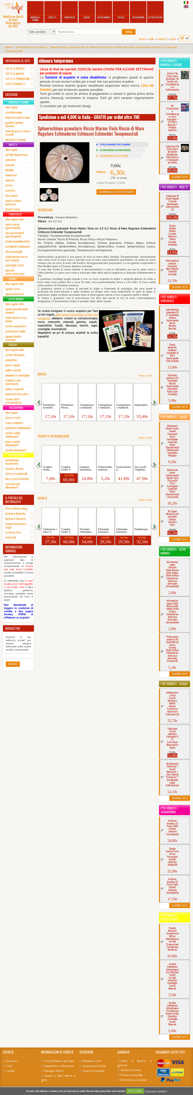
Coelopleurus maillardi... (87, 406)
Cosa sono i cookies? (156, 1091)
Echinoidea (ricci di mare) (31, 47)
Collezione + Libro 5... (50, 531)
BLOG (173, 39)
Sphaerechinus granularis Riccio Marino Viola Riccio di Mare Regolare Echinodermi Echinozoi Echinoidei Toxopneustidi (91, 49)
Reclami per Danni (131, 1070)
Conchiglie (69, 10)
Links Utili (10, 537)
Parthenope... (142, 531)
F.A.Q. (9, 1066)
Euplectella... (142, 405)
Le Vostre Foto (13, 532)
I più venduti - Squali (174, 417)
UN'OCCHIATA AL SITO (17, 61)
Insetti (52, 10)
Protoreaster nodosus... (105, 468)
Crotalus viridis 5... (66, 468)
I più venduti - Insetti (174, 187)
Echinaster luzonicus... (104, 531)
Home (151, 39)
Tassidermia (138, 10)
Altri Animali (104, 10)
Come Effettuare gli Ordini (59, 1061)
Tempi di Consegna (93, 1070)
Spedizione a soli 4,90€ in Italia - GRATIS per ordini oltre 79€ (89, 117)
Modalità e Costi (92, 1061)
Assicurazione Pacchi (94, 1066)
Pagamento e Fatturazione (59, 1066)
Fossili (121, 10)
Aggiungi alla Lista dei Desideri (116, 192)
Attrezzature (155, 10)
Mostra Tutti (145, 375)
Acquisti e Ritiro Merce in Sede (58, 1078)
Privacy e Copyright (131, 1075)
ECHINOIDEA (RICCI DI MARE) (114, 155)
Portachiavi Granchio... (49, 406)
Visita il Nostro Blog (16, 508)
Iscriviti (12, 664)
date (59, 314)
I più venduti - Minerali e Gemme (171, 63)
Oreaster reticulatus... (86, 531)
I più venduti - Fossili (174, 684)
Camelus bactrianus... (86, 468)
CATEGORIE (11, 94)
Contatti (162, 39)
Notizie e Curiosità (15, 518)
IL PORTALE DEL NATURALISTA (14, 500)
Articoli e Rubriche (15, 513)
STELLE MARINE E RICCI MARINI (115, 144)
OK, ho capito (135, 1091)
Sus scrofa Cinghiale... (141, 468)
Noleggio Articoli (53, 1070)
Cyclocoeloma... (123, 468)
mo (48, 318)
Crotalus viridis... (47, 468)
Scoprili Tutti (180, 177)
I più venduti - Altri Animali (173, 551)
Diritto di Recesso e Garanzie (134, 1063)
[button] (40, 402)
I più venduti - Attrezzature (169, 917)
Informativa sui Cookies (134, 1080)
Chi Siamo (11, 1061)
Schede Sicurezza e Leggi (16, 525)
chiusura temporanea (56, 60)
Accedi (142, 39)
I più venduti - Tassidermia (169, 810)
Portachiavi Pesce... (67, 406)
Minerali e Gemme (35, 12)
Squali (86, 10)
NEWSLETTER (12, 628)
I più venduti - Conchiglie (169, 299)
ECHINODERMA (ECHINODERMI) (115, 150)
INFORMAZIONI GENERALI (13, 549)
